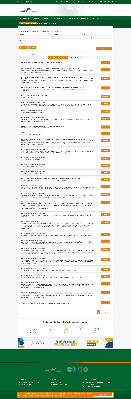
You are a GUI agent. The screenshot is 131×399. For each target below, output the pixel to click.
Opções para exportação (104, 48)
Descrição (54, 34)
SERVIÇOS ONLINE (58, 18)
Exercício (22, 40)
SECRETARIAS (47, 18)
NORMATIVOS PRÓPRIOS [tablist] (57, 57)
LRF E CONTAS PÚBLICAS (72, 18)
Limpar (32, 47)
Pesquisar (23, 47)
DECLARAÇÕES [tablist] (76, 57)
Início (20, 27)
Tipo (84, 34)
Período (22, 34)
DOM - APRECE (95, 18)
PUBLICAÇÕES (85, 18)
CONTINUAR (103, 394)
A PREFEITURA (27, 18)
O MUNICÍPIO (37, 18)
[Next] (105, 312)
